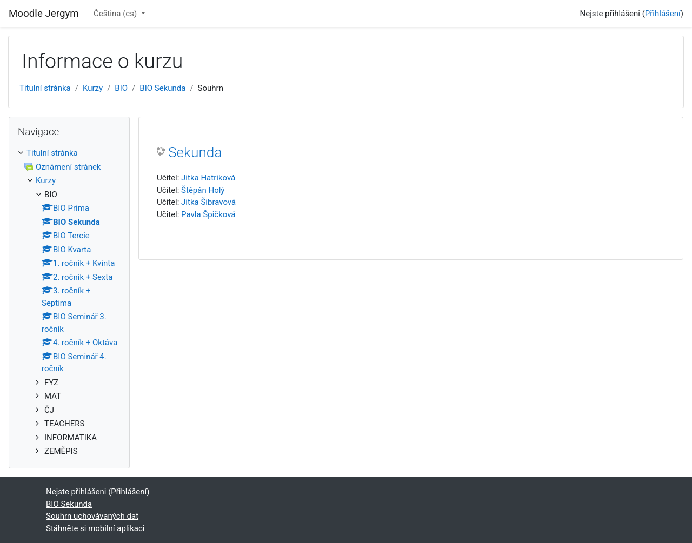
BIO (121, 88)
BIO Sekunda (162, 88)
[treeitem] (69, 302)
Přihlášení (663, 13)
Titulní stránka (45, 88)
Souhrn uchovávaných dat (92, 516)
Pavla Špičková (208, 214)
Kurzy (93, 88)
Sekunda (195, 152)
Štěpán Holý (202, 190)
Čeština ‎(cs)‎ (116, 13)
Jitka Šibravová (208, 202)
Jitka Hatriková (208, 178)
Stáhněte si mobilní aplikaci (95, 528)
